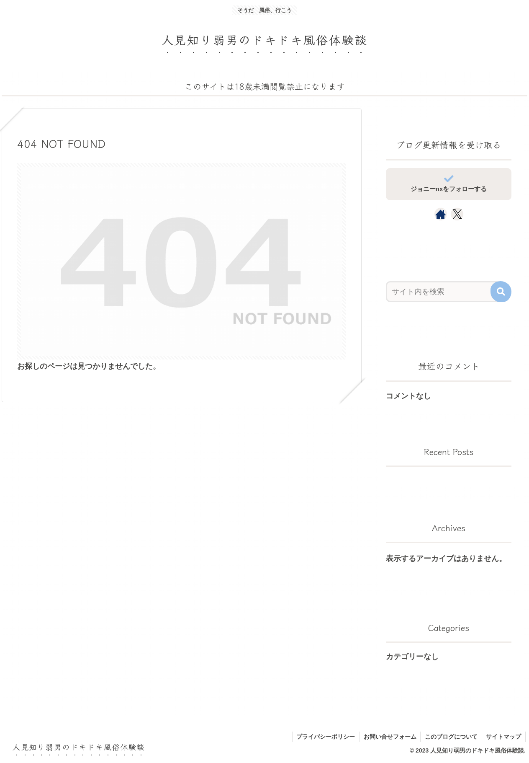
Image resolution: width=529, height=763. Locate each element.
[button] (500, 291)
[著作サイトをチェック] (440, 214)
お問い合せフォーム (389, 736)
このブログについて (450, 736)
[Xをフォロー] (457, 214)
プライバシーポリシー (324, 736)
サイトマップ (503, 736)
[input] (443, 291)
